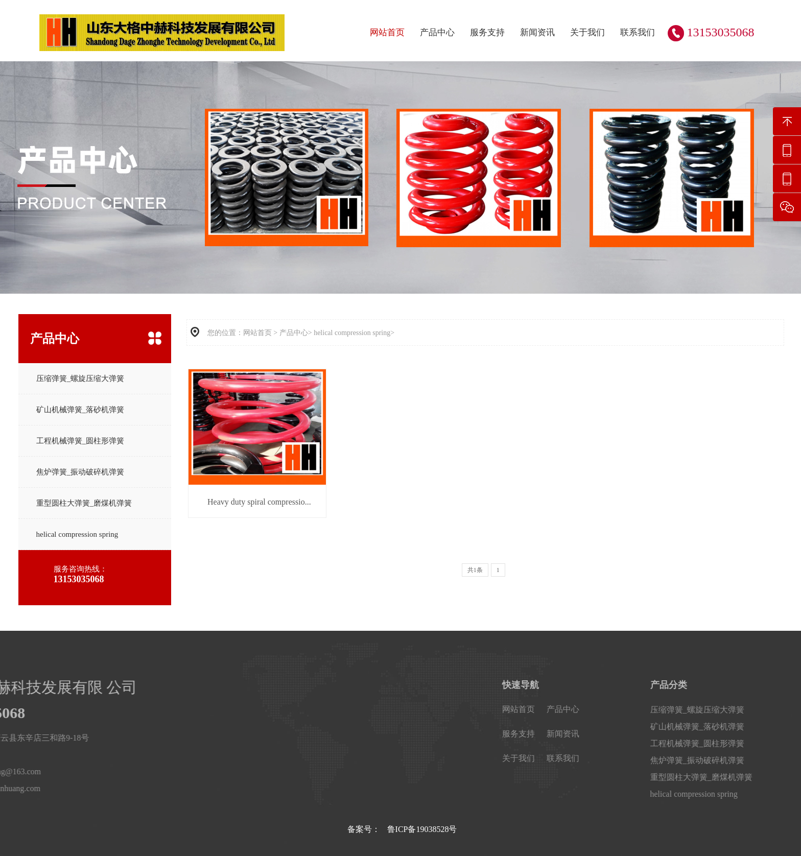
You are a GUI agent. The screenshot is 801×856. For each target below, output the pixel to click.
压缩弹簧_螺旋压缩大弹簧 (80, 378)
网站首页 (387, 32)
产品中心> (295, 333)
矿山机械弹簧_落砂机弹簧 (80, 410)
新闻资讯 (537, 32)
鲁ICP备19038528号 (422, 829)
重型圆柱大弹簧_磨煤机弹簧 (84, 503)
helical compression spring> (354, 333)
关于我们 (587, 32)
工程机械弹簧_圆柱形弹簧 (80, 441)
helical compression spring (77, 534)
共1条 (475, 570)
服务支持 (487, 32)
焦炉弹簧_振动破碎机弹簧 (80, 472)
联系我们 (637, 32)
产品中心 (437, 32)
